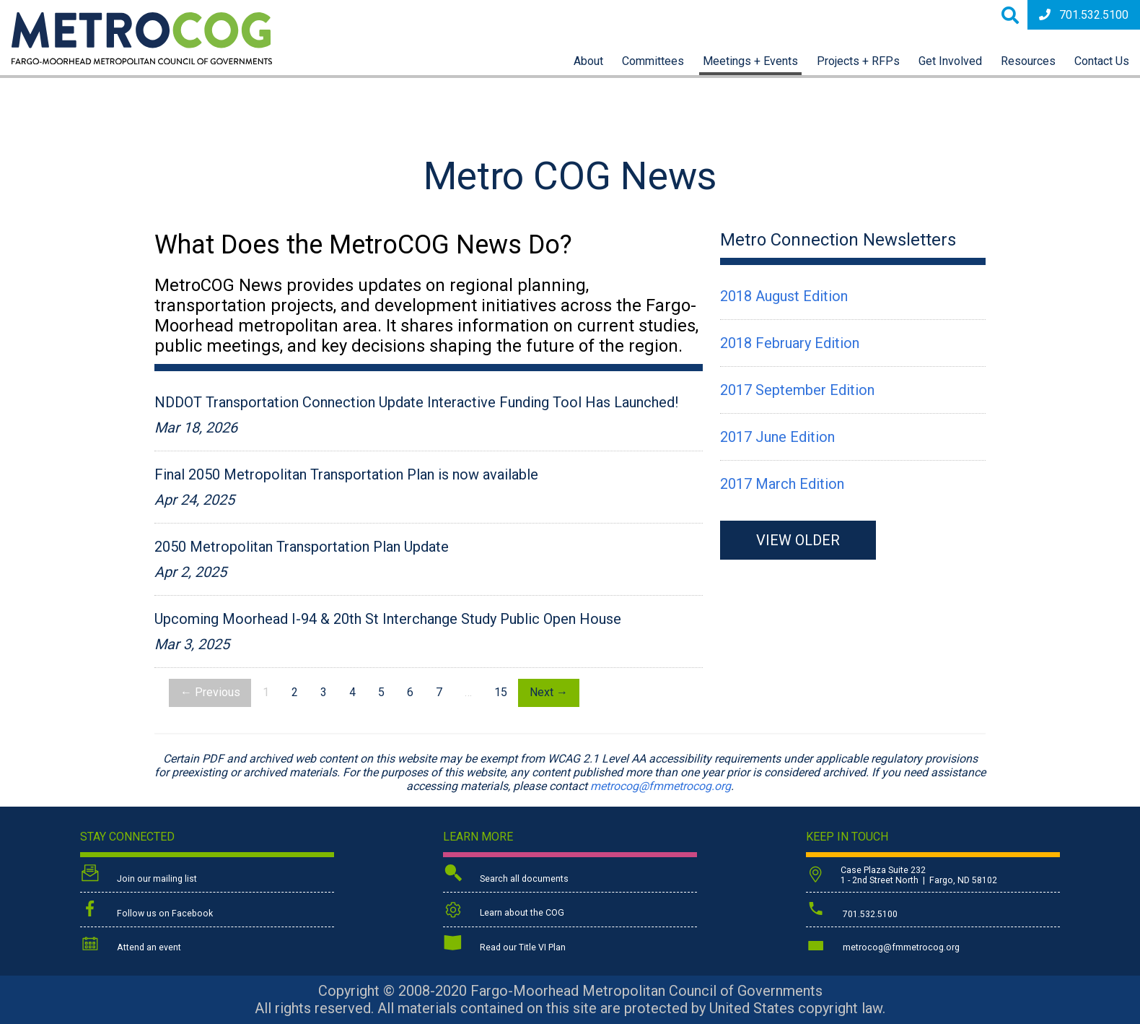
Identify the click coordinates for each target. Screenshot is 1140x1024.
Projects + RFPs (858, 61)
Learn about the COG (503, 910)
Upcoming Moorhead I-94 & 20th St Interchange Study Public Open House (387, 619)
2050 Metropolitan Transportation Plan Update (301, 546)
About (588, 61)
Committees (653, 61)
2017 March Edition (782, 484)
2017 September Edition (797, 390)
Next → (549, 692)
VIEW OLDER (798, 540)
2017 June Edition (777, 437)
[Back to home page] (142, 60)
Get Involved (950, 61)
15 (500, 692)
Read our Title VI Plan (504, 944)
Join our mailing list (138, 874)
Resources (1028, 61)
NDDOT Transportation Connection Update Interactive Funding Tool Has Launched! (416, 402)
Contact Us (1101, 61)
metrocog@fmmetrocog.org (660, 786)
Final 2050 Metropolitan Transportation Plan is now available (346, 474)
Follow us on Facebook (146, 910)
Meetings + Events (750, 61)
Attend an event (130, 945)
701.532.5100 (1083, 15)
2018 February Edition (789, 343)
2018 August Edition (784, 296)
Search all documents (506, 874)
